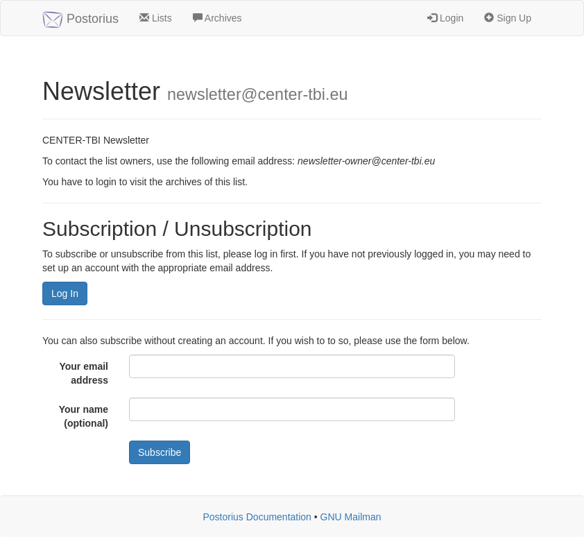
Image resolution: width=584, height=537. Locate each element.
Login (445, 18)
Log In (64, 293)
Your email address (83, 373)
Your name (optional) (83, 416)
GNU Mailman (350, 516)
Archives (217, 18)
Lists (155, 18)
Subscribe (159, 452)
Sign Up (507, 18)
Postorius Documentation (257, 516)
